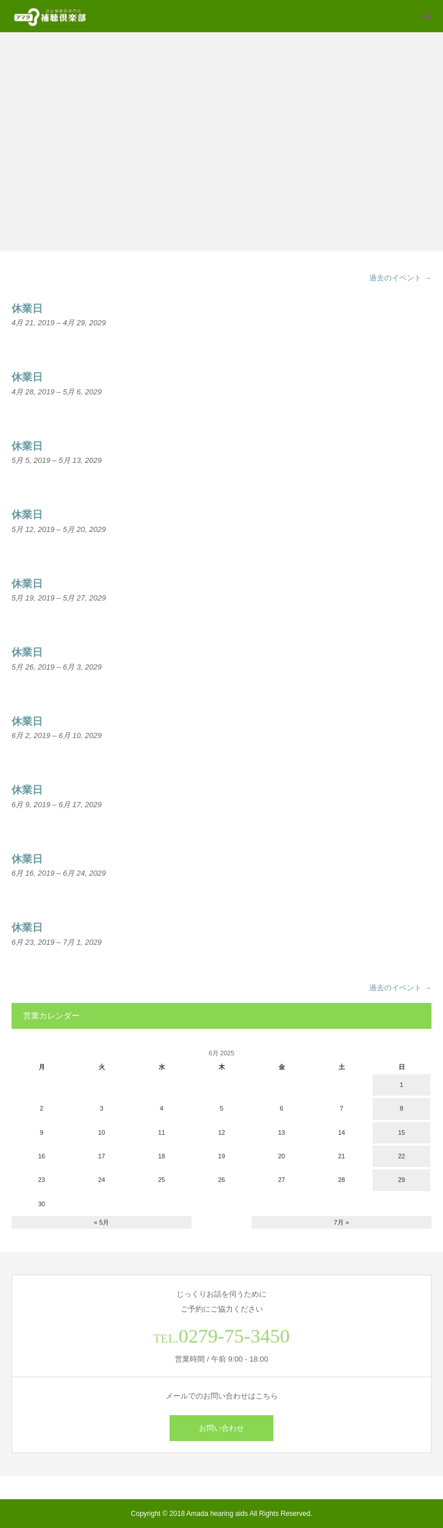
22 (401, 1156)
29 (401, 1179)
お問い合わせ (221, 1428)
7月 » (341, 1222)
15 (401, 1132)
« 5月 (101, 1222)
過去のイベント (400, 277)
